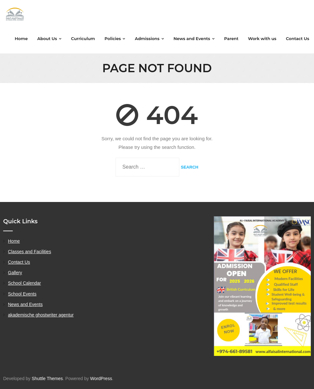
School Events (22, 293)
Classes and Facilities (29, 251)
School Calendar (24, 283)
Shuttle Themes (47, 378)
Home (14, 241)
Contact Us (19, 262)
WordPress (101, 378)
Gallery (15, 272)
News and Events (25, 304)
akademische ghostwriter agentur (41, 314)
